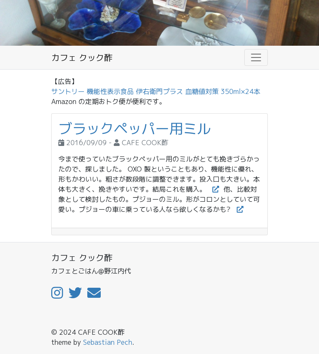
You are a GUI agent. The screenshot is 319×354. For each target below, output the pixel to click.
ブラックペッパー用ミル (134, 128)
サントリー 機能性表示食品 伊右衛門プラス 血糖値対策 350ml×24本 (155, 91)
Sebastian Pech (107, 342)
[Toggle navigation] (256, 57)
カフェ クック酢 (81, 57)
